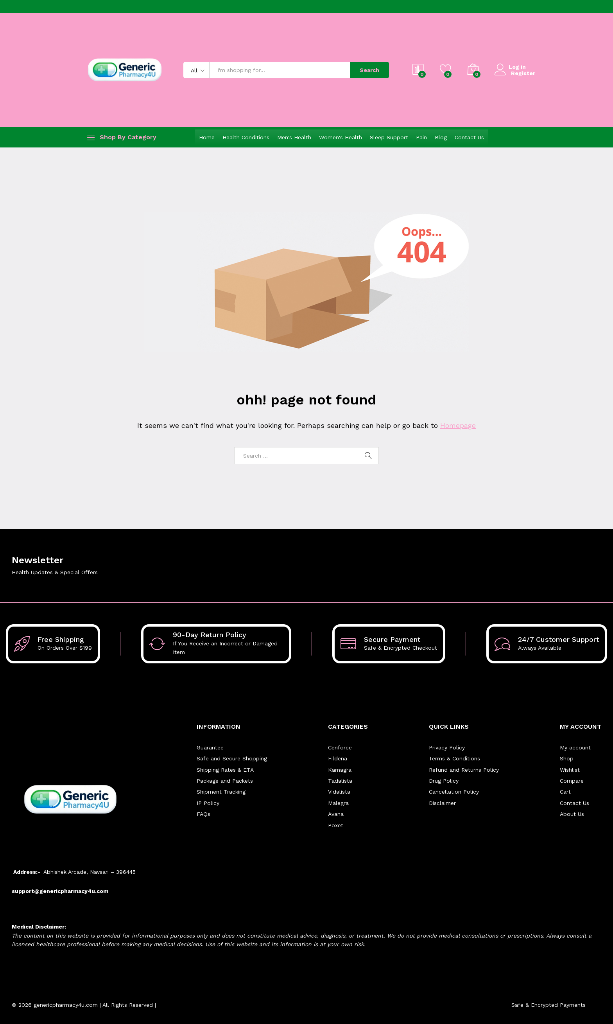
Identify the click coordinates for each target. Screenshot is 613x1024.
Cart (565, 792)
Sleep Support (389, 137)
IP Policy (208, 803)
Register (523, 73)
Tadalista (340, 781)
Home (207, 137)
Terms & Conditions (454, 758)
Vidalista (339, 792)
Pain (421, 137)
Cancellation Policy (454, 792)
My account (575, 747)
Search (369, 70)
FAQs (203, 814)
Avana (336, 814)
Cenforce (340, 747)
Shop (567, 758)
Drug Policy (444, 781)
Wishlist (570, 770)
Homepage (458, 425)
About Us (572, 814)
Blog (441, 137)
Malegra (338, 803)
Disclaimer (442, 803)
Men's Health (294, 137)
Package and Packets (225, 781)
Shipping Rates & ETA (225, 770)
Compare (572, 781)
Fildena (337, 758)
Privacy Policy (447, 747)
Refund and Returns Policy (464, 770)
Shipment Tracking (221, 792)
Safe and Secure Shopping (232, 758)
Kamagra (339, 770)
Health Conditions (245, 137)
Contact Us (469, 137)
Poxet (335, 825)
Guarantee (210, 747)
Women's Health (340, 137)
